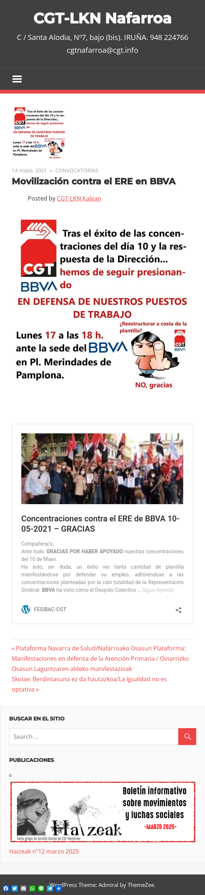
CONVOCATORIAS (76, 170)
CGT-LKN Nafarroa (102, 18)
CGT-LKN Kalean (79, 198)
